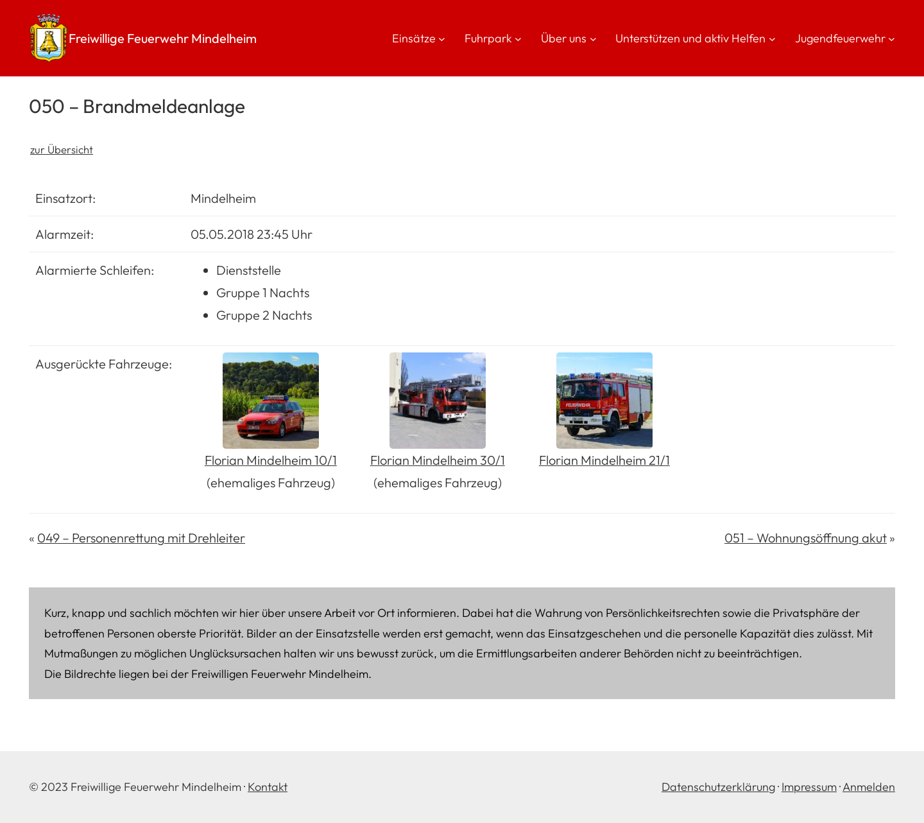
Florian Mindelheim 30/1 (437, 460)
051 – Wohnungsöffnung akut (805, 538)
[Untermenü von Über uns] (593, 38)
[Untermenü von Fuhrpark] (518, 38)
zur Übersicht (61, 149)
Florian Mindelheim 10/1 (271, 460)
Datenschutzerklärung (718, 786)
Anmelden (869, 786)
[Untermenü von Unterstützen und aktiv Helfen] (772, 38)
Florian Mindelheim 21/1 (604, 460)
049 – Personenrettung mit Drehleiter (141, 538)
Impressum (809, 786)
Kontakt (267, 786)
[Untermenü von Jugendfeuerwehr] (891, 38)
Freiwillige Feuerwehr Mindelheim (163, 38)
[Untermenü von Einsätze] (441, 38)
